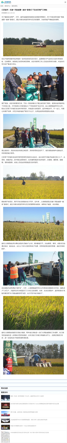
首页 (1, 6)
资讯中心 (7, 6)
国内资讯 (14, 6)
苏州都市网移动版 (6, 2)
